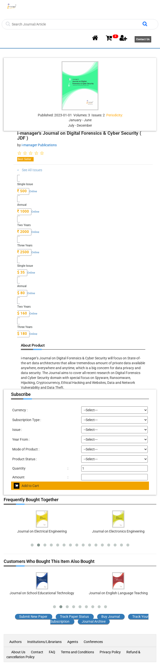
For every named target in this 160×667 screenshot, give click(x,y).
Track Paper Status (74, 616)
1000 (23, 211)
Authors (15, 642)
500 (22, 191)
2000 (23, 232)
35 (21, 272)
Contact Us (143, 39)
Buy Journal (110, 616)
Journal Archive (94, 621)
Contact (37, 652)
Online (33, 191)
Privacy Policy (110, 652)
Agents (72, 642)
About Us (18, 652)
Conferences (93, 642)
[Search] (76, 24)
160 (22, 313)
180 (22, 333)
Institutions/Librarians (44, 642)
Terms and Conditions (77, 652)
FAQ (52, 652)
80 (21, 293)
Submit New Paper (33, 616)
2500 (23, 252)
